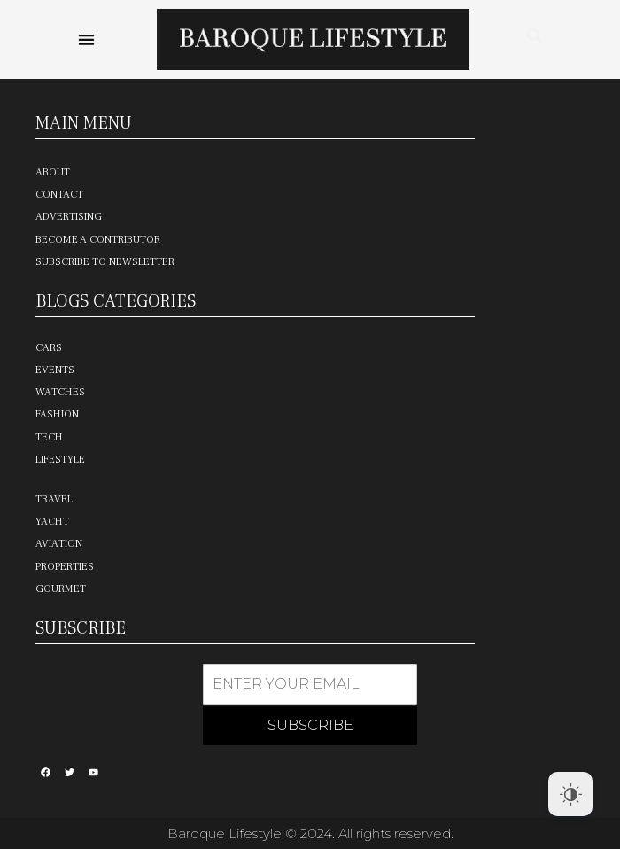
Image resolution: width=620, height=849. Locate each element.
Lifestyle (60, 459)
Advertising (68, 216)
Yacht (52, 521)
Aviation (58, 543)
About (52, 172)
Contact (59, 194)
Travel (54, 499)
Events (54, 370)
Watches (60, 392)
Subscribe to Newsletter (104, 262)
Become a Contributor (97, 239)
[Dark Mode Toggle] (570, 794)
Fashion (57, 414)
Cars (48, 347)
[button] (87, 39)
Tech (49, 437)
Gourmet (60, 589)
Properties (64, 566)
